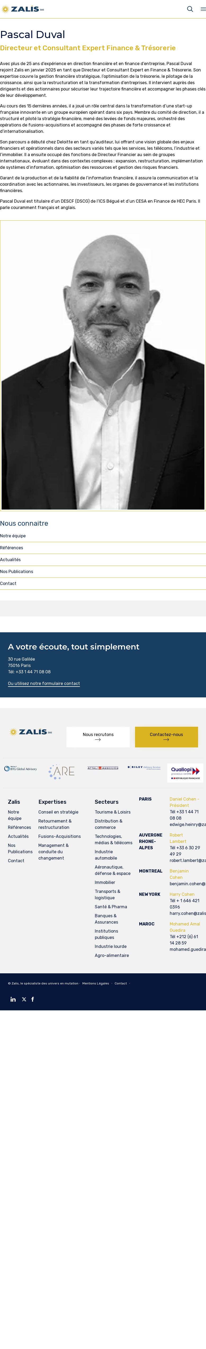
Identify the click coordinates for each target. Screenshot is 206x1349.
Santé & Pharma (111, 906)
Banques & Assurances (106, 919)
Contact (8, 583)
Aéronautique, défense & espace (113, 870)
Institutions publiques (106, 934)
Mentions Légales (95, 983)
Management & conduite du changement (53, 852)
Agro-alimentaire (112, 955)
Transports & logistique (107, 894)
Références (11, 547)
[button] (44, 684)
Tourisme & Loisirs (113, 812)
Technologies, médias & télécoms (113, 839)
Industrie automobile (106, 855)
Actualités (10, 559)
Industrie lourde (111, 946)
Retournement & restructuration (54, 824)
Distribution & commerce (108, 824)
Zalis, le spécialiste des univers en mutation (45, 983)
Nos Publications (16, 571)
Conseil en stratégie (58, 812)
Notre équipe (13, 535)
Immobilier (105, 882)
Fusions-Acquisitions (59, 836)
